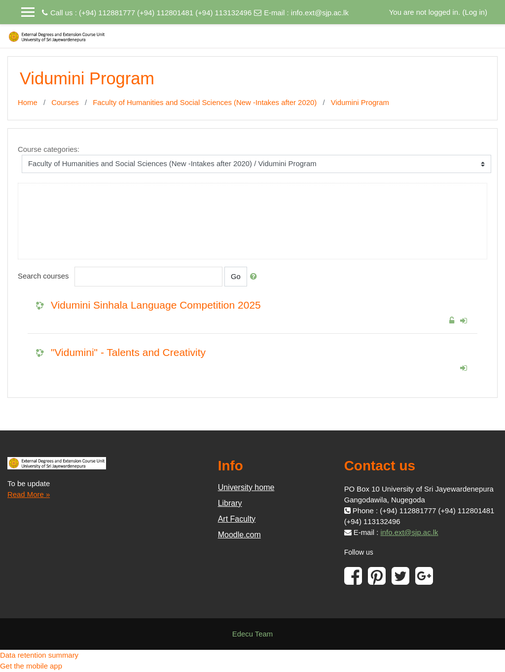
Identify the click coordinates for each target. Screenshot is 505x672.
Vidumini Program (360, 102)
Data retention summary (39, 655)
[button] (255, 277)
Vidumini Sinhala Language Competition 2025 (156, 305)
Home (27, 102)
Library (230, 503)
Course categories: (48, 149)
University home (246, 487)
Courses (65, 102)
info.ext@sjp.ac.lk (320, 12)
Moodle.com (239, 535)
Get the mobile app (31, 666)
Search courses (43, 276)
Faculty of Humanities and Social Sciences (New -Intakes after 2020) (205, 102)
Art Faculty (236, 519)
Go (236, 276)
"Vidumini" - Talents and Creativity (128, 352)
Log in (475, 12)
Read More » (28, 494)
